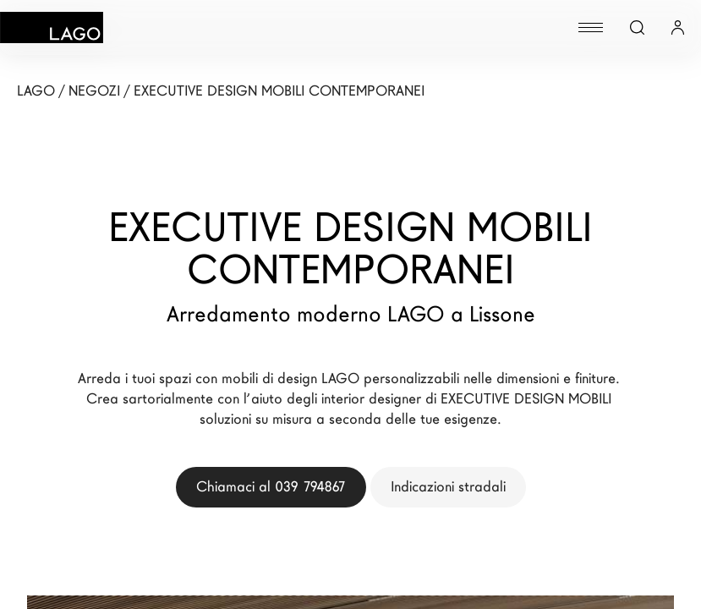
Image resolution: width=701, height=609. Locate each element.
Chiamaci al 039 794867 (271, 487)
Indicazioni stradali (448, 487)
